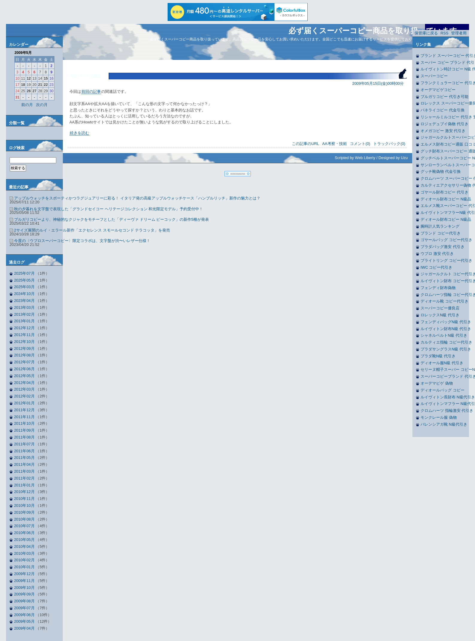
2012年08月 (24, 355)
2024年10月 (24, 293)
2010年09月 (24, 512)
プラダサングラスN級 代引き (446, 349)
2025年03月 (24, 287)
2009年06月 (24, 615)
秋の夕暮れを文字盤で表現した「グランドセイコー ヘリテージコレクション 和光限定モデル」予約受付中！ (108, 209)
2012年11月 (24, 334)
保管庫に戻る (426, 33)
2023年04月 (24, 300)
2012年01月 (24, 403)
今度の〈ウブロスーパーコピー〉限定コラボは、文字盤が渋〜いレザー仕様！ (82, 240)
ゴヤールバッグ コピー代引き (446, 240)
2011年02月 (24, 478)
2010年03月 (24, 553)
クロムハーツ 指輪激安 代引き (447, 410)
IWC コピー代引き (436, 267)
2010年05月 (24, 539)
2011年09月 (24, 430)
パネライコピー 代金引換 (443, 110)
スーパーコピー (434, 76)
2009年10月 (24, 587)
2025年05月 (24, 280)
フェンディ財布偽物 (438, 287)
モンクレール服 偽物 (439, 417)
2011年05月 (24, 457)
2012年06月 (24, 369)
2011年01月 (24, 485)
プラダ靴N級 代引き (438, 356)
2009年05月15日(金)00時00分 (378, 83)
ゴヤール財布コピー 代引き (444, 192)
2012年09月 (24, 348)
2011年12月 (24, 410)
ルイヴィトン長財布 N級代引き (448, 397)
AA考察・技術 (334, 143)
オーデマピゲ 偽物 (437, 383)
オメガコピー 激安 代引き (443, 130)
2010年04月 (24, 546)
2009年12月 (24, 574)
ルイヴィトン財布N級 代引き (446, 328)
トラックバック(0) (389, 143)
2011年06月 (24, 451)
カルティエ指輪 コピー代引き (446, 342)
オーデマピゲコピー (438, 89)
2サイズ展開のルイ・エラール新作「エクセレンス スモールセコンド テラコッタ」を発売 (92, 230)
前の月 (27, 104)
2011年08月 (24, 437)
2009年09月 (24, 594)
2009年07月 (24, 608)
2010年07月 (24, 526)
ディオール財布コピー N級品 (446, 199)
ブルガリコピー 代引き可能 (444, 96)
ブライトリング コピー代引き (446, 260)
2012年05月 (24, 376)
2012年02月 (24, 396)
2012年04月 (24, 382)
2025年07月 (24, 273)
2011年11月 (24, 417)
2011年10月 (24, 423)
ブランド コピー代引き (441, 233)
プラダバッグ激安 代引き (443, 246)
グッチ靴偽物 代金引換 (441, 171)
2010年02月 (24, 560)
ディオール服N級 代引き (442, 363)
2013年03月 (24, 307)
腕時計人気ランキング (440, 226)
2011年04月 (24, 464)
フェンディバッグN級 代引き (446, 322)
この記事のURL (305, 143)
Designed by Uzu (393, 157)
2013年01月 (24, 321)
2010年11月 (24, 498)
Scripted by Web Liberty (355, 157)
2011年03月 (24, 471)
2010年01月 (24, 567)
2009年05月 (24, 621)
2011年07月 (24, 444)
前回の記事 (91, 91)
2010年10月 (24, 505)
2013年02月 (24, 314)
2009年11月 (24, 580)
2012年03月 (24, 389)
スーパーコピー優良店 (440, 308)
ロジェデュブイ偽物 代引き (444, 124)
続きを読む (79, 133)
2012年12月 (24, 328)
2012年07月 (24, 362)
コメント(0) (360, 143)
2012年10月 (24, 341)
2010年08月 (24, 519)
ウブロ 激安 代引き (437, 253)
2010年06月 (24, 532)
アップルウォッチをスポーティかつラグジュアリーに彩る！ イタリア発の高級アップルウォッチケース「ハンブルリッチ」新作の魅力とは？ (137, 198)
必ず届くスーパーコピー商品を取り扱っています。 (377, 30)
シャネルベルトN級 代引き (444, 335)
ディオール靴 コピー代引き (444, 301)
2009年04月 (24, 628)
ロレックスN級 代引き (440, 315)
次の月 (42, 104)
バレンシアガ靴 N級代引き (444, 424)
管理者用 (459, 33)
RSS (444, 33)
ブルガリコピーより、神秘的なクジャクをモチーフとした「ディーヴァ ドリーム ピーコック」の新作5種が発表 (111, 219)
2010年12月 (24, 491)
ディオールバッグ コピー (443, 390)
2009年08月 (24, 601)
